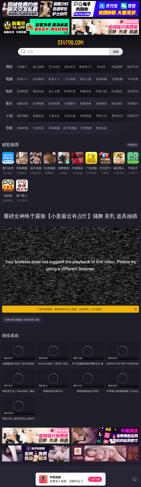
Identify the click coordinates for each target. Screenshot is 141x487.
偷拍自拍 (38, 91)
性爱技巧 (132, 116)
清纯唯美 (101, 103)
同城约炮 (22, 128)
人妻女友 (54, 116)
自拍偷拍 (38, 79)
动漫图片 (69, 103)
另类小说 (101, 116)
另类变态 (132, 91)
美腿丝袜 (85, 103)
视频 (9, 78)
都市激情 (22, 116)
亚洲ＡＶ (22, 79)
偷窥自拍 (22, 103)
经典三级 (101, 91)
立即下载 (95, 479)
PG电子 (22, 67)
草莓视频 (54, 128)
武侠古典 (69, 116)
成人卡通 (54, 91)
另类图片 (132, 103)
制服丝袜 (85, 91)
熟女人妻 (85, 79)
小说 (9, 115)
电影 (9, 91)
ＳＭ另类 (132, 79)
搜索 (116, 52)
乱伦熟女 (117, 91)
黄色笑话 (117, 116)
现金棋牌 (117, 67)
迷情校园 (85, 116)
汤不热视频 (70, 128)
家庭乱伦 (38, 116)
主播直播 (117, 79)
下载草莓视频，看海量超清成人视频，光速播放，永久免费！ (87, 309)
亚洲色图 (38, 103)
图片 (9, 103)
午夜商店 (38, 128)
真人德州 (38, 67)
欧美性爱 (69, 91)
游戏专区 (69, 67)
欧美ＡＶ (54, 79)
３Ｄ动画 (69, 79)
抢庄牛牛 (132, 67)
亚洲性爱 (22, 91)
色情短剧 (101, 128)
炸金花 (101, 67)
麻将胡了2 (85, 67)
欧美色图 (54, 103)
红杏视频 (85, 128)
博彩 (9, 66)
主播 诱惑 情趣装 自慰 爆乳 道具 (22, 319)
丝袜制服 (101, 79)
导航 (9, 128)
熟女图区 (117, 103)
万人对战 (54, 67)
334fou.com (70, 42)
